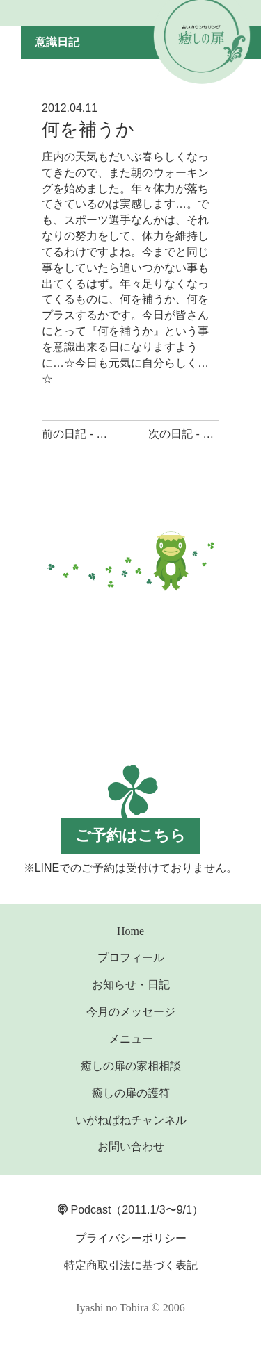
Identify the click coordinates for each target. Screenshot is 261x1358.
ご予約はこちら (130, 835)
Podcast (84, 1210)
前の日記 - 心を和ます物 (102, 434)
